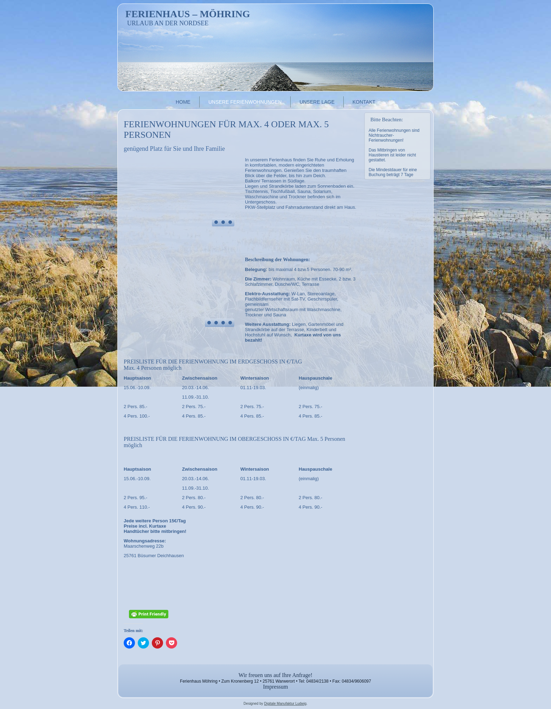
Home (183, 102)
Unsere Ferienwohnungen (244, 102)
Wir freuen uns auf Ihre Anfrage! (275, 675)
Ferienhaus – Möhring (187, 13)
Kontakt (363, 102)
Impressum (275, 687)
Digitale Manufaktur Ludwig (285, 703)
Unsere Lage (317, 102)
